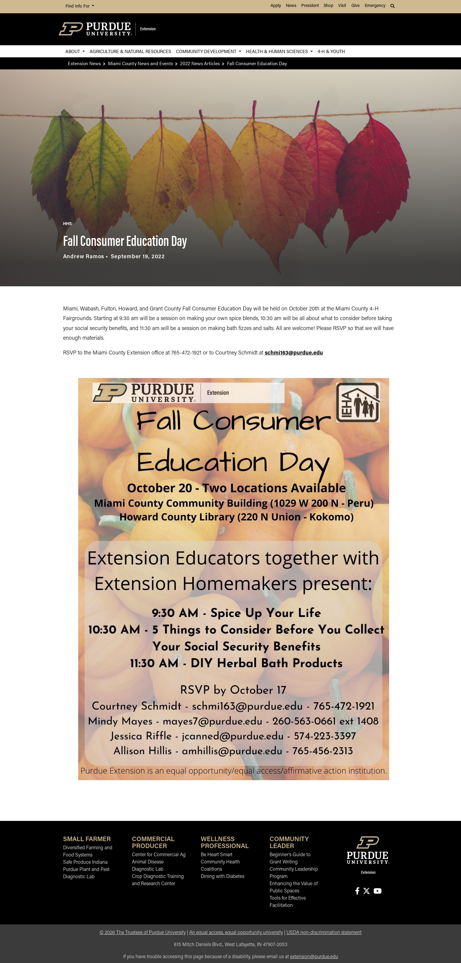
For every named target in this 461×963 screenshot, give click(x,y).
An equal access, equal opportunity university (236, 932)
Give (355, 6)
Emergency (375, 6)
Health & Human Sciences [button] (277, 51)
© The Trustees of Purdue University (143, 932)
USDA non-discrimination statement (324, 932)
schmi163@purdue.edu (294, 353)
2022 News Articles (200, 63)
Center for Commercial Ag (159, 855)
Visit (342, 6)
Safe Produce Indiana (85, 862)
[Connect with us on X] (366, 891)
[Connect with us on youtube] (377, 891)
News (291, 6)
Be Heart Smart (216, 855)
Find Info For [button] (78, 6)
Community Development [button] (207, 51)
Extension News (84, 63)
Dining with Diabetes (222, 876)
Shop (328, 6)
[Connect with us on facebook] (357, 891)
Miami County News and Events (140, 63)
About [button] (73, 51)
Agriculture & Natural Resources (130, 51)
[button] (393, 6)
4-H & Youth (331, 51)
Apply (276, 6)
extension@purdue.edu (314, 957)
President (310, 6)
